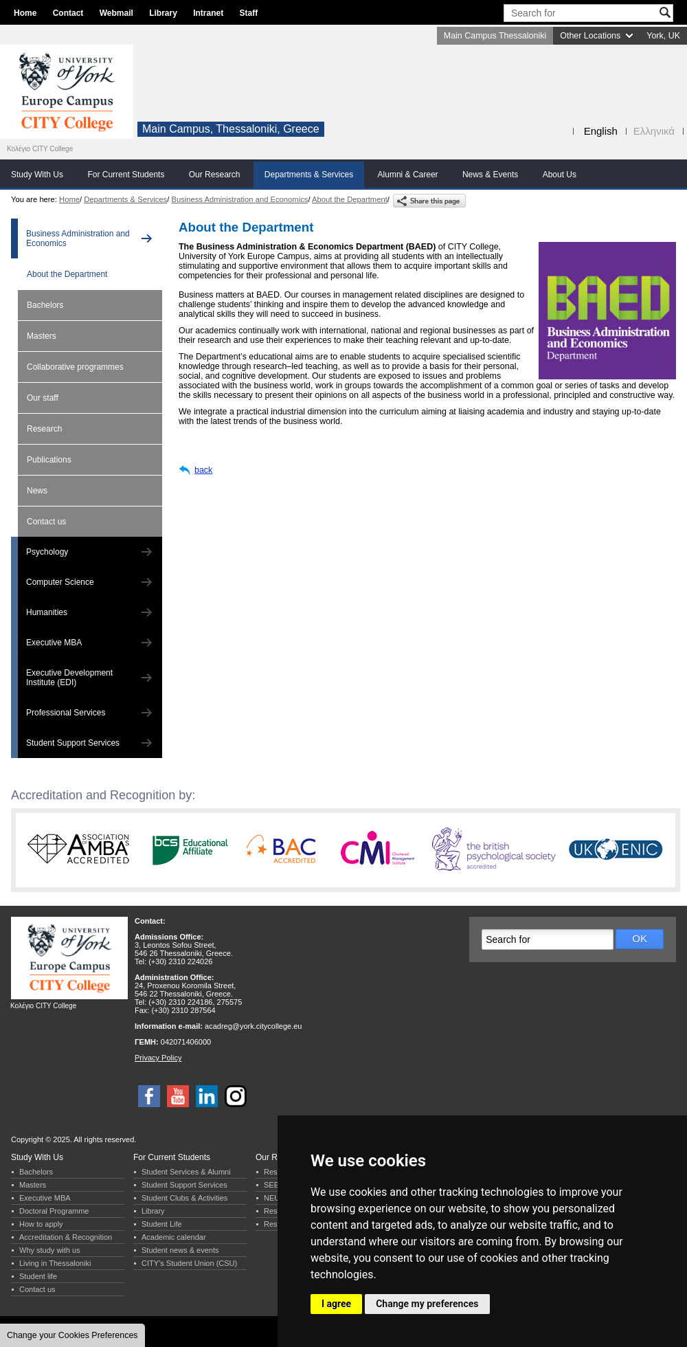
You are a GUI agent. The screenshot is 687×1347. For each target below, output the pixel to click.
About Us (559, 174)
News (37, 491)
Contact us (46, 521)
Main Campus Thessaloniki (495, 36)
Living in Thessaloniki (55, 1263)
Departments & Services (308, 174)
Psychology (47, 552)
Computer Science (60, 582)
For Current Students (125, 174)
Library (163, 13)
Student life (38, 1276)
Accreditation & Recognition (65, 1237)
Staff (249, 13)
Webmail (116, 13)
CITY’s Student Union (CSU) (189, 1263)
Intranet (208, 13)
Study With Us (37, 174)
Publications (49, 460)
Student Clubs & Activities (184, 1198)
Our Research (214, 174)
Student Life (162, 1224)
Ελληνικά (654, 131)
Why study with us (49, 1250)
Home (25, 13)
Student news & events (180, 1250)
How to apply (41, 1224)
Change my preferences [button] (427, 1303)
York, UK (663, 36)
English (601, 131)
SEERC (277, 1185)
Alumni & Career (408, 174)
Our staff (42, 398)
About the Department (349, 199)
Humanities (46, 612)
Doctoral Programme (54, 1211)
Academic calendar (174, 1237)
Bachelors (45, 305)
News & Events (490, 174)
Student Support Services (73, 743)
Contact (68, 13)
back (203, 470)
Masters (41, 336)
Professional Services (65, 712)
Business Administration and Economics (239, 199)
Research (44, 429)
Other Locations (590, 36)
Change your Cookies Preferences (72, 1335)
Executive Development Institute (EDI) (69, 677)
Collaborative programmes (75, 367)
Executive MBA (54, 642)
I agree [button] (336, 1303)
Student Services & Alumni (186, 1172)
